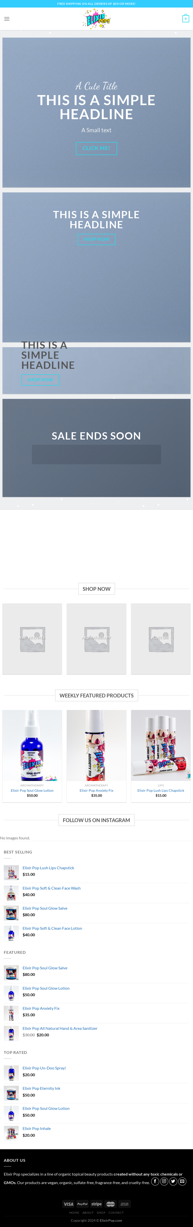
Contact (116, 1212)
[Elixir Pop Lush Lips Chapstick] (160, 745)
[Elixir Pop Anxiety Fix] (96, 745)
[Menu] (7, 19)
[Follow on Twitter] (173, 1181)
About (88, 1212)
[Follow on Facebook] (155, 1181)
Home (74, 1212)
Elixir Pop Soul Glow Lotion (32, 790)
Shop (101, 1212)
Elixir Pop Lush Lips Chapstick (160, 790)
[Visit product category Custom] (160, 638)
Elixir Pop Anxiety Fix (96, 790)
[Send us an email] (182, 1181)
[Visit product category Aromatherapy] (96, 638)
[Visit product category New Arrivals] (32, 638)
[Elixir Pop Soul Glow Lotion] (32, 745)
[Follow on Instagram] (164, 1181)
